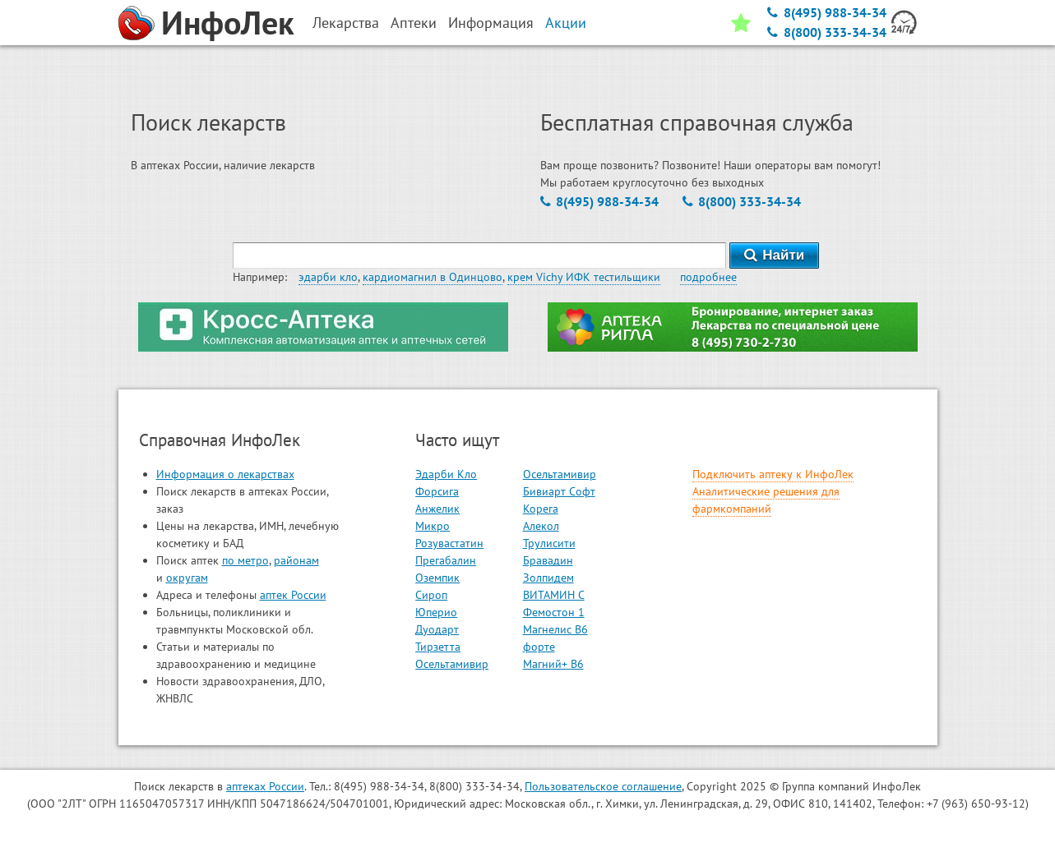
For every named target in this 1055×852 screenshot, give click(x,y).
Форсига (437, 491)
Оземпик (437, 577)
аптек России (293, 594)
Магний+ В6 (553, 663)
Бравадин (548, 560)
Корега (540, 508)
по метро (245, 560)
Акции (565, 22)
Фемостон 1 (554, 612)
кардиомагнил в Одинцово (432, 276)
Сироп (431, 594)
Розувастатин (449, 543)
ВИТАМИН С (554, 594)
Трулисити (549, 543)
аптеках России (265, 786)
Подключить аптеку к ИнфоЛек (773, 474)
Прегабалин (445, 560)
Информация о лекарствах (225, 474)
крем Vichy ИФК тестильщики (583, 276)
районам (296, 560)
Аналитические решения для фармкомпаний (766, 500)
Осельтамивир (451, 663)
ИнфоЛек (227, 22)
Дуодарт (437, 629)
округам (187, 577)
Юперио (436, 612)
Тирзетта (437, 646)
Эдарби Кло (446, 474)
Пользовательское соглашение (603, 786)
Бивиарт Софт (559, 491)
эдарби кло (328, 276)
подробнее (708, 276)
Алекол (541, 525)
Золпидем (548, 577)
